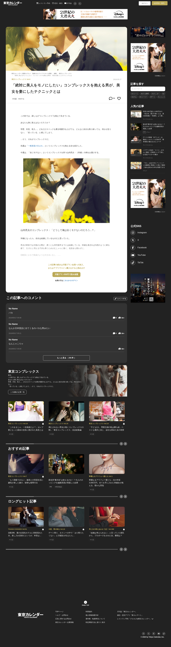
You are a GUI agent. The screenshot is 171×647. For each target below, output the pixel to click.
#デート (152, 97)
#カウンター (155, 94)
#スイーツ (135, 94)
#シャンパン (162, 97)
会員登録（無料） (160, 3)
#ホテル (134, 97)
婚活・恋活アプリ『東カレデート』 (130, 615)
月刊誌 (68, 3)
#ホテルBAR (145, 94)
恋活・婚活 (57, 3)
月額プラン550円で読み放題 (66, 274)
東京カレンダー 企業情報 (64, 622)
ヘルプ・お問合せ (61, 615)
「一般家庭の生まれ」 (35, 146)
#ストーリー (143, 97)
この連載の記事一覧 (17, 392)
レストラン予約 (43, 3)
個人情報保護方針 (92, 615)
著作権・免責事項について (95, 619)
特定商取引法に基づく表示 (95, 622)
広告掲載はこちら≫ (160, 75)
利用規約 (89, 611)
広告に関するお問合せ (63, 619)
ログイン (145, 3)
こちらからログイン (70, 280)
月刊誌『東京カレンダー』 (127, 611)
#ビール (164, 94)
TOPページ (59, 611)
